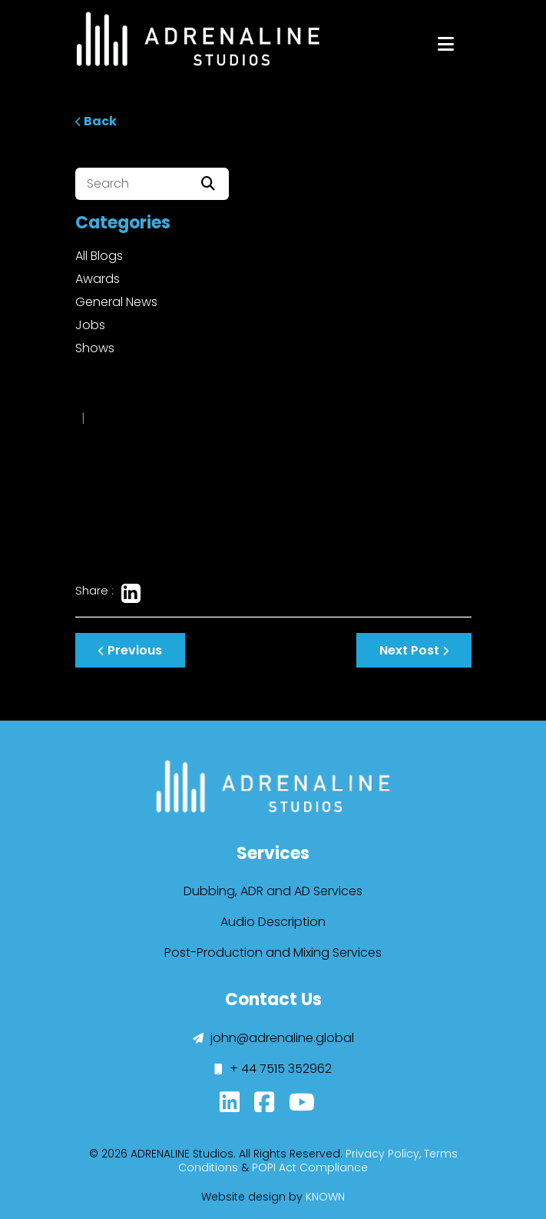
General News (116, 302)
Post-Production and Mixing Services (273, 952)
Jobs (90, 325)
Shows (94, 348)
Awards (97, 279)
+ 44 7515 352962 (273, 1068)
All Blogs (99, 256)
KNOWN (325, 1196)
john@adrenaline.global (273, 1038)
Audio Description (273, 922)
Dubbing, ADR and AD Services (273, 891)
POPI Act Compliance (310, 1167)
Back (96, 121)
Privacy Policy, (383, 1153)
